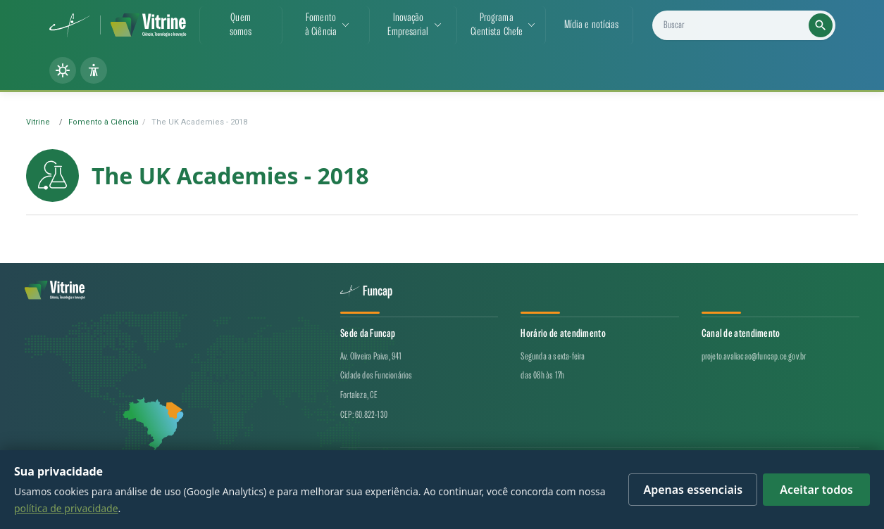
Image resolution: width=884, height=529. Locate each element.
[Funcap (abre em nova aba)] (70, 25)
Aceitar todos (816, 489)
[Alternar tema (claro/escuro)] (62, 70)
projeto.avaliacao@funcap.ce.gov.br (754, 356)
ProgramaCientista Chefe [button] (497, 25)
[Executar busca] (821, 25)
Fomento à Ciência (103, 122)
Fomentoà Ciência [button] (321, 25)
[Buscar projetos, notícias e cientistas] (749, 25)
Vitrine (38, 122)
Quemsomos (241, 25)
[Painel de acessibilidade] (93, 70)
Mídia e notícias (591, 25)
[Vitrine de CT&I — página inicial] (148, 25)
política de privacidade (66, 508)
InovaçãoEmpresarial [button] (407, 25)
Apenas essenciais (692, 489)
